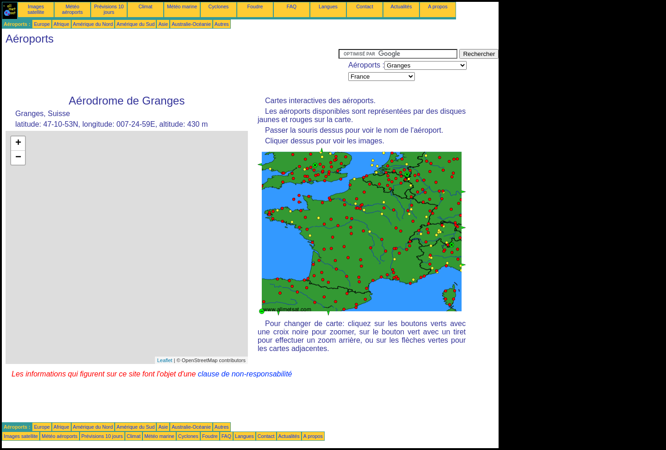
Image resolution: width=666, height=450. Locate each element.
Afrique (61, 24)
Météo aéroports (72, 9)
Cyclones (219, 6)
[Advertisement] (170, 70)
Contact (364, 6)
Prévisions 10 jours (109, 9)
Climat (145, 6)
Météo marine (182, 6)
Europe (41, 24)
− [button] (18, 158)
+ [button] (18, 143)
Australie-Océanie (191, 24)
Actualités (401, 6)
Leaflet (165, 360)
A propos (437, 6)
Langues (328, 6)
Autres (222, 24)
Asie (163, 24)
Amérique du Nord (93, 24)
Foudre (255, 6)
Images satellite (35, 9)
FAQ (291, 6)
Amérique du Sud (135, 24)
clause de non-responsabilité (245, 374)
